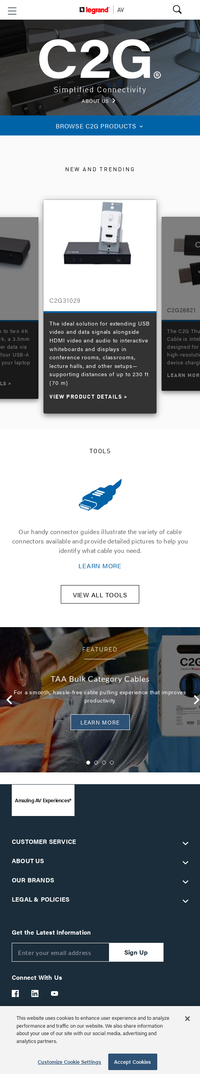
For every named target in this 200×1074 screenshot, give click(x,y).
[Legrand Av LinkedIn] (35, 993)
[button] (12, 11)
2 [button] (96, 763)
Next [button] (193, 699)
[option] (100, 302)
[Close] (187, 1018)
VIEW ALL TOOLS (100, 594)
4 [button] (112, 763)
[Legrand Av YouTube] (55, 993)
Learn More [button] (100, 722)
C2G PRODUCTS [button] (100, 125)
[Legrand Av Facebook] (16, 993)
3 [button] (104, 763)
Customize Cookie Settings (69, 1061)
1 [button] (88, 763)
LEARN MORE (100, 565)
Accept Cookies (132, 1061)
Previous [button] (6, 699)
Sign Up (136, 952)
